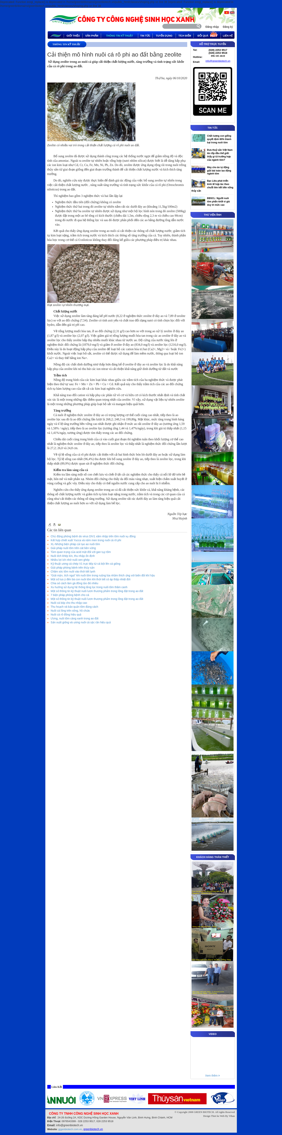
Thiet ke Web (218, 1115)
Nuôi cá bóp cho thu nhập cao (69, 602)
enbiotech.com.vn (70, 1129)
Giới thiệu (73, 35)
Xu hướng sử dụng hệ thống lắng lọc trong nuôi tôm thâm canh (89, 587)
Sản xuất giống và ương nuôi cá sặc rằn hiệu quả (81, 622)
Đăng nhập (212, 26)
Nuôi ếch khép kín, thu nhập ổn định (73, 555)
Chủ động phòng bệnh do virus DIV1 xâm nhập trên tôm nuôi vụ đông (93, 536)
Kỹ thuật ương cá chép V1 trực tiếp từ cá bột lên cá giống (85, 563)
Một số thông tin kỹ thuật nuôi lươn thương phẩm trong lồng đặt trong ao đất (97, 591)
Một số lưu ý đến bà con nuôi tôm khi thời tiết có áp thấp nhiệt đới (90, 579)
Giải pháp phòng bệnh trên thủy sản (72, 567)
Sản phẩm (91, 35)
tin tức (145, 35)
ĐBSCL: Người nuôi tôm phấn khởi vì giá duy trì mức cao (218, 201)
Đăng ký (228, 26)
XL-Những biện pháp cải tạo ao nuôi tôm (75, 544)
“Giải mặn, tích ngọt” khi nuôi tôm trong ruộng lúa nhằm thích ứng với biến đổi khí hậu (103, 575)
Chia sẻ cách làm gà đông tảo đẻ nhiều (74, 583)
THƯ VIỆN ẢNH (212, 214)
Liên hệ (228, 35)
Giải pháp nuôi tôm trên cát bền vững (73, 548)
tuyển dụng (164, 35)
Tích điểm (184, 35)
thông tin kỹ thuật (119, 35)
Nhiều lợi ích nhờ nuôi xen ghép (70, 559)
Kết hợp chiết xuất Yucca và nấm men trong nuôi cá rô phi (86, 540)
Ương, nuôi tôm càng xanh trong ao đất (74, 618)
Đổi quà (208, 35)
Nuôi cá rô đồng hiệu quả (66, 614)
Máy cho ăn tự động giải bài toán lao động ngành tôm (219, 170)
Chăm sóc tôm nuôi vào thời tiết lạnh (73, 571)
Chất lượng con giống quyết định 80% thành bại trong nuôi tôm (219, 139)
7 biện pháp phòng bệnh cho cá (70, 595)
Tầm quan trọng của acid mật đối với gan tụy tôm (81, 552)
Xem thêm (212, 1075)
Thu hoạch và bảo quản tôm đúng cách (74, 606)
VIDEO (213, 1034)
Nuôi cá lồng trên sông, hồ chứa (70, 610)
